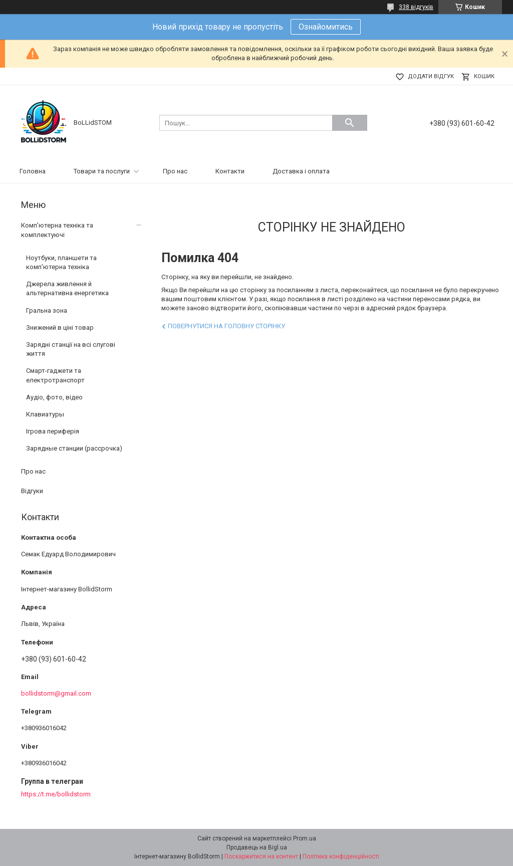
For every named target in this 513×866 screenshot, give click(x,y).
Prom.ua (304, 838)
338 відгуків (416, 7)
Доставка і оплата (301, 171)
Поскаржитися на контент (261, 856)
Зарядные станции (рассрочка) (74, 448)
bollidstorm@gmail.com (56, 693)
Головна (33, 171)
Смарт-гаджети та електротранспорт (55, 375)
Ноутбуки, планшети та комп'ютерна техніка (61, 262)
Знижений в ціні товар (60, 327)
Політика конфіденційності (341, 856)
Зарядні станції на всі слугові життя (70, 349)
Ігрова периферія (52, 431)
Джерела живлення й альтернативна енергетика (67, 288)
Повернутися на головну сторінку (226, 326)
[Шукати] (349, 123)
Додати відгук (431, 76)
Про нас (175, 171)
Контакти (229, 171)
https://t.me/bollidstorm (56, 794)
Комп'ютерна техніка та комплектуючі (57, 230)
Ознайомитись (326, 27)
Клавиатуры (45, 414)
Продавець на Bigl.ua (256, 847)
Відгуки (32, 491)
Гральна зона (46, 310)
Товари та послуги (102, 171)
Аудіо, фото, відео (54, 397)
